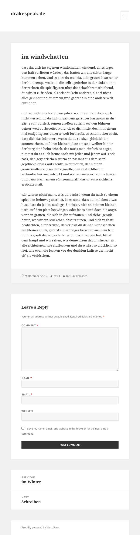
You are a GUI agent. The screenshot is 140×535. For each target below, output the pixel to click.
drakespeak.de (28, 13)
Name (26, 378)
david (57, 276)
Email (26, 394)
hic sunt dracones (76, 276)
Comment (29, 325)
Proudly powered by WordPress (40, 527)
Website (27, 411)
